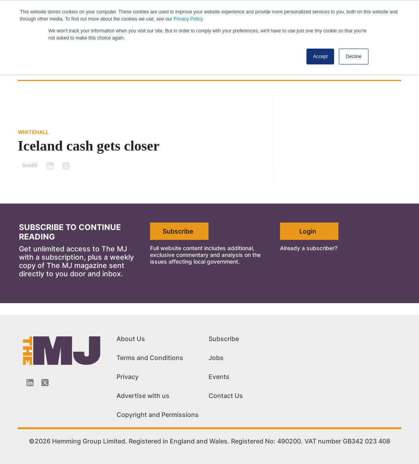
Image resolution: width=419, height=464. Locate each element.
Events (219, 377)
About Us (130, 339)
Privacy (127, 377)
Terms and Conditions (149, 358)
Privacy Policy (188, 19)
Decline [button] (353, 56)
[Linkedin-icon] (30, 382)
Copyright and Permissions (157, 415)
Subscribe (178, 231)
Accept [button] (320, 56)
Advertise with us (142, 396)
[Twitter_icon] (45, 382)
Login (307, 231)
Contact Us (226, 396)
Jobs (216, 358)
